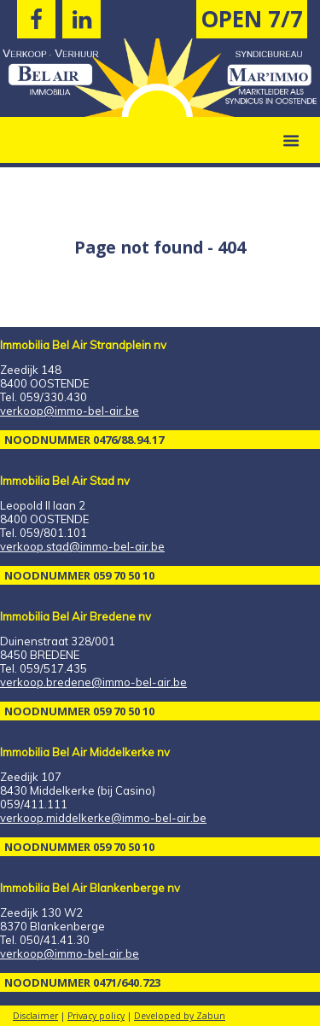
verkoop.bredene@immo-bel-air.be (93, 682)
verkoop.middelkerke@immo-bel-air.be (103, 818)
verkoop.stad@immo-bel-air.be (82, 546)
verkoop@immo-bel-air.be (69, 410)
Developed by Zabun (179, 1016)
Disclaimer (35, 1016)
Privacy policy (96, 1016)
